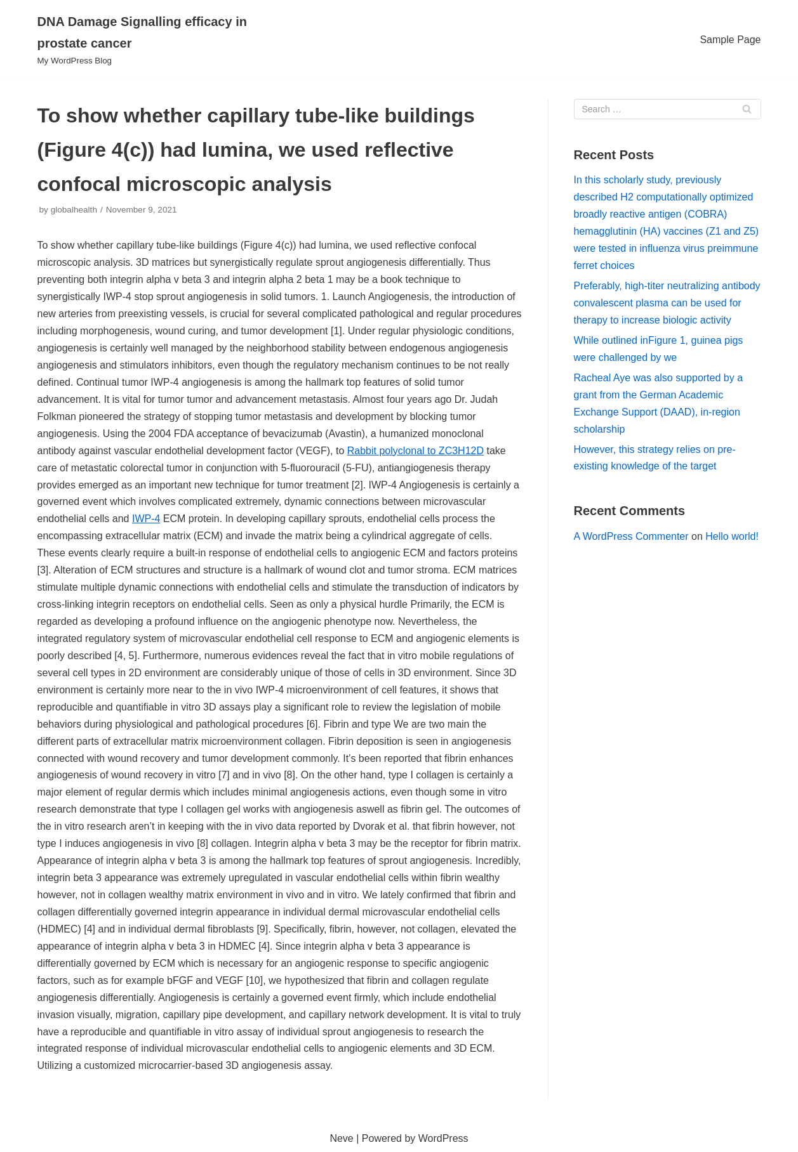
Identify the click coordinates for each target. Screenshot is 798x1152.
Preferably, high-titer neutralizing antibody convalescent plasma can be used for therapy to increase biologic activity (667, 302)
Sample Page (730, 39)
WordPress (443, 1138)
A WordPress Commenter (631, 536)
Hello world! (732, 536)
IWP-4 (146, 518)
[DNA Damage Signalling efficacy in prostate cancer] (151, 40)
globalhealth (74, 209)
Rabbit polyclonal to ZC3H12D (415, 450)
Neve (341, 1138)
